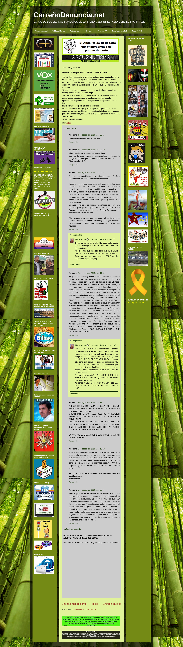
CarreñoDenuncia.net (69, 15)
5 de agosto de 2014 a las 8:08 (102, 239)
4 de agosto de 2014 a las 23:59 (91, 150)
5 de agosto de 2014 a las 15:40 (102, 345)
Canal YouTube (137, 31)
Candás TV (102, 31)
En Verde (89, 31)
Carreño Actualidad (119, 31)
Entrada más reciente (74, 603)
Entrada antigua (112, 603)
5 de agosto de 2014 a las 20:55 (91, 490)
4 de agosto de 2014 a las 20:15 (91, 135)
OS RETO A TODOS (43, 171)
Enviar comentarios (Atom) (85, 609)
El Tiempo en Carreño (136, 303)
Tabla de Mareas (59, 31)
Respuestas (77, 235)
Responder (73, 142)
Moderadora (80, 239)
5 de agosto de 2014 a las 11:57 (91, 403)
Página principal (41, 31)
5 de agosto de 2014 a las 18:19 (91, 449)
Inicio (95, 603)
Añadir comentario (72, 529)
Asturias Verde (76, 31)
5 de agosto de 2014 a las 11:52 (91, 273)
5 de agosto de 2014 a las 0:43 (91, 172)
